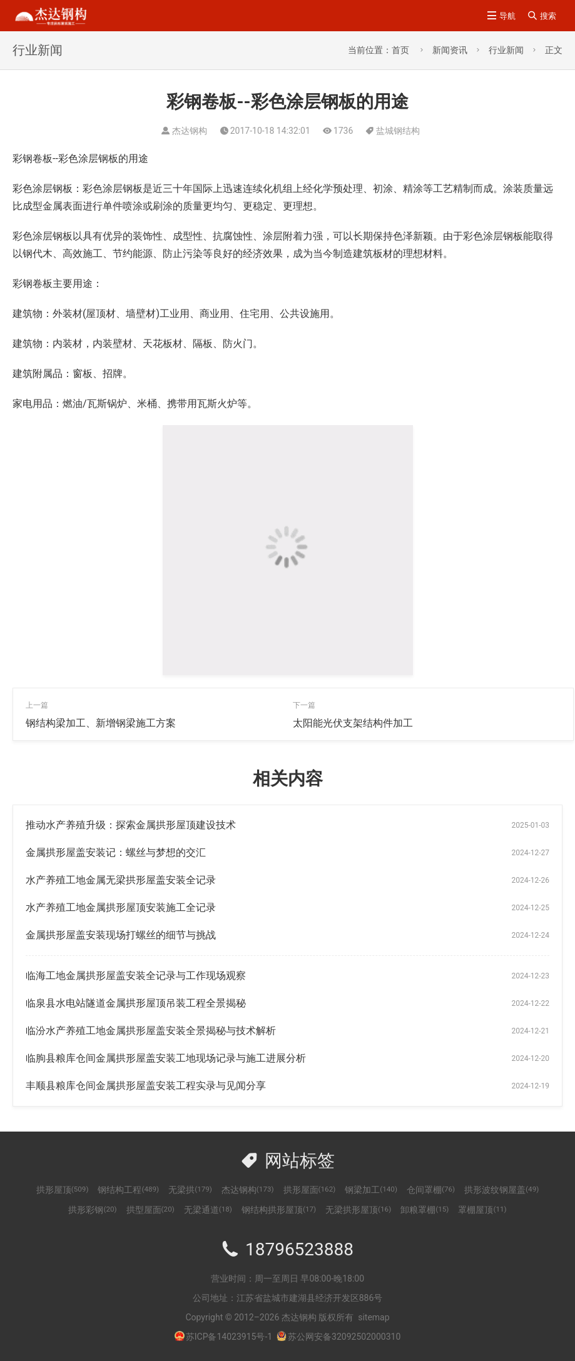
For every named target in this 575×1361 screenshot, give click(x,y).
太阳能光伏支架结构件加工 (353, 723)
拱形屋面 (309, 1190)
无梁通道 (208, 1210)
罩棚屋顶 (482, 1210)
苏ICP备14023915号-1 (229, 1337)
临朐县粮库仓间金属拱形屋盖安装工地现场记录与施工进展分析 (166, 1058)
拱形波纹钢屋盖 (501, 1190)
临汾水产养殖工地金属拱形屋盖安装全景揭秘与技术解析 (151, 1031)
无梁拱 (190, 1190)
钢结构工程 (128, 1190)
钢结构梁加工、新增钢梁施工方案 (101, 723)
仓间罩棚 (431, 1190)
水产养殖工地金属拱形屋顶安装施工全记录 (121, 907)
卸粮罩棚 (424, 1210)
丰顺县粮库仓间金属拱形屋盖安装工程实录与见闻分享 (146, 1086)
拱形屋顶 (62, 1190)
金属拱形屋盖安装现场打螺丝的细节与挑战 (121, 935)
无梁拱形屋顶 (358, 1210)
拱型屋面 (150, 1210)
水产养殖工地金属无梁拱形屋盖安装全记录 (121, 880)
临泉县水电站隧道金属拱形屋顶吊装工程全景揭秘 (136, 1003)
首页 (400, 50)
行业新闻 (506, 50)
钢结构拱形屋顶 (279, 1210)
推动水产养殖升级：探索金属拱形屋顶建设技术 (131, 825)
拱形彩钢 (92, 1210)
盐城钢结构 (398, 131)
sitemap (373, 1317)
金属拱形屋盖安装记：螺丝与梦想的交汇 (116, 852)
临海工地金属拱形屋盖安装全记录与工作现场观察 (136, 976)
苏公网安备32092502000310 (338, 1337)
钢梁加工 (371, 1190)
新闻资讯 (449, 50)
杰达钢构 (247, 1190)
